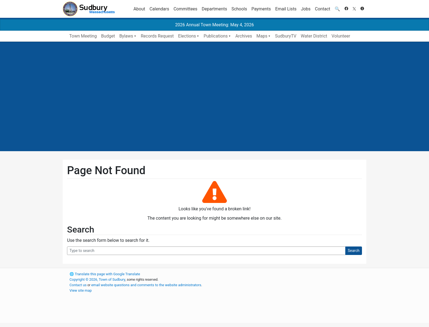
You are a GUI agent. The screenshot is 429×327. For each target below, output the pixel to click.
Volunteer (341, 36)
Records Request (157, 36)
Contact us (78, 285)
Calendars (159, 9)
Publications (216, 36)
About (139, 9)
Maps (261, 36)
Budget (108, 36)
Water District (314, 36)
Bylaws (126, 36)
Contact (322, 9)
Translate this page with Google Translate (104, 274)
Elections (187, 36)
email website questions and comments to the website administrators (146, 285)
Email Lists (286, 9)
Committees (185, 9)
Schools (239, 9)
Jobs (306, 9)
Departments (214, 9)
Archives (243, 36)
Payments (261, 9)
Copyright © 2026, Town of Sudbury (97, 279)
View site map (80, 290)
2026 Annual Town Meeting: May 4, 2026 (214, 24)
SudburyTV (285, 36)
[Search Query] (206, 250)
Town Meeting (83, 36)
